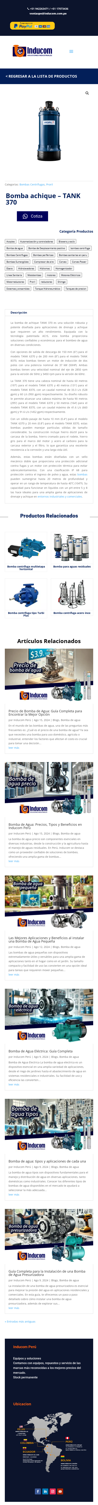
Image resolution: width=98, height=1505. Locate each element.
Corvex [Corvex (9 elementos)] (62, 261)
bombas (82, 474)
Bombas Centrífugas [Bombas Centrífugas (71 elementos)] (17, 255)
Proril (49, 184)
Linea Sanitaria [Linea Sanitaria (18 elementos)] (14, 275)
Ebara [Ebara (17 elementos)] (9, 268)
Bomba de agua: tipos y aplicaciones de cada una (48, 1161)
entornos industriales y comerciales (60, 496)
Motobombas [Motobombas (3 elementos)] (34, 275)
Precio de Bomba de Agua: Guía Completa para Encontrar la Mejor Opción (45, 713)
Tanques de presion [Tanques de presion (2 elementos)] (76, 288)
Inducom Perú (22, 720)
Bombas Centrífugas (32, 184)
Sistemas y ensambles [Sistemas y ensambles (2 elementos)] (18, 288)
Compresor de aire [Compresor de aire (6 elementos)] (44, 261)
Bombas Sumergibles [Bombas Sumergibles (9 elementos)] (17, 261)
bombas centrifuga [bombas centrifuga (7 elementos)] (80, 248)
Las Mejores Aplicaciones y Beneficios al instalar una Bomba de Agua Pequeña (46, 939)
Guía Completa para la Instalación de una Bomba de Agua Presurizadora (47, 1273)
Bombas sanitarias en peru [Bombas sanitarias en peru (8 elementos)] (73, 255)
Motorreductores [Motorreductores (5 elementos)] (15, 281)
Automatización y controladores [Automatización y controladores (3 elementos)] (36, 241)
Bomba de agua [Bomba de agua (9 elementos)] (14, 248)
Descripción (19, 312)
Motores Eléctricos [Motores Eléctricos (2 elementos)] (70, 275)
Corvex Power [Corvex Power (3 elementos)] (79, 261)
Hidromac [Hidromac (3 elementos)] (45, 268)
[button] (87, 93)
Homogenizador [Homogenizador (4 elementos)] (63, 268)
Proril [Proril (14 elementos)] (32, 281)
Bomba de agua (70, 720)
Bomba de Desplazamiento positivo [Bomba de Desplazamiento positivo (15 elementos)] (46, 248)
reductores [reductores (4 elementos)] (46, 281)
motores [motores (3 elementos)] (51, 275)
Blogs (56, 720)
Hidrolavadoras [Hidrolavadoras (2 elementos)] (26, 268)
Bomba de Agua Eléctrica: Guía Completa (41, 1051)
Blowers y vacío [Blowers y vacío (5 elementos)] (67, 241)
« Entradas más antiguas (20, 1321)
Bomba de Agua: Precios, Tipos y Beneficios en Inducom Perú (45, 826)
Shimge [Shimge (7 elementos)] (62, 281)
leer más (14, 747)
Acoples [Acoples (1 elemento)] (10, 241)
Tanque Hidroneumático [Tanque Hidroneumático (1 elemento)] (47, 288)
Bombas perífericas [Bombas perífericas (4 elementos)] (43, 255)
